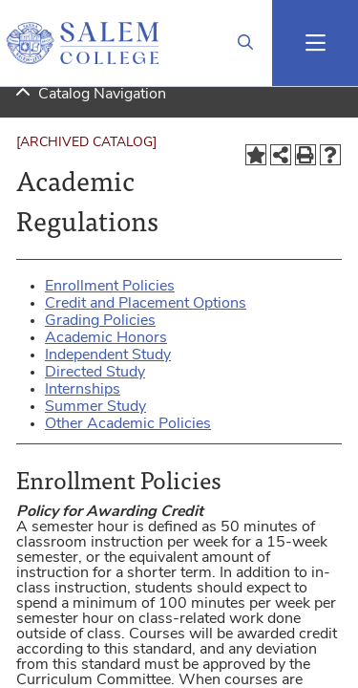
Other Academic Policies (128, 424)
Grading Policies (100, 321)
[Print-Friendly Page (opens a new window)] (305, 154)
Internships (82, 390)
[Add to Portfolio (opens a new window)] (255, 154)
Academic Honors (106, 338)
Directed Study (95, 372)
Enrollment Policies (110, 286)
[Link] (245, 43)
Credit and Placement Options (145, 304)
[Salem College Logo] (82, 43)
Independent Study (108, 355)
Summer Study (95, 407)
